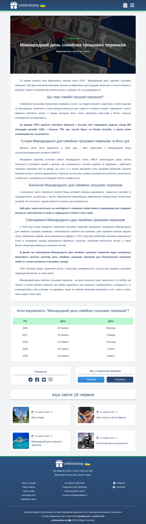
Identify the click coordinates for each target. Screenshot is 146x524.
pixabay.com (84, 516)
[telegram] (30, 379)
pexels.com (98, 516)
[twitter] (44, 379)
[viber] (50, 379)
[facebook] (37, 379)
